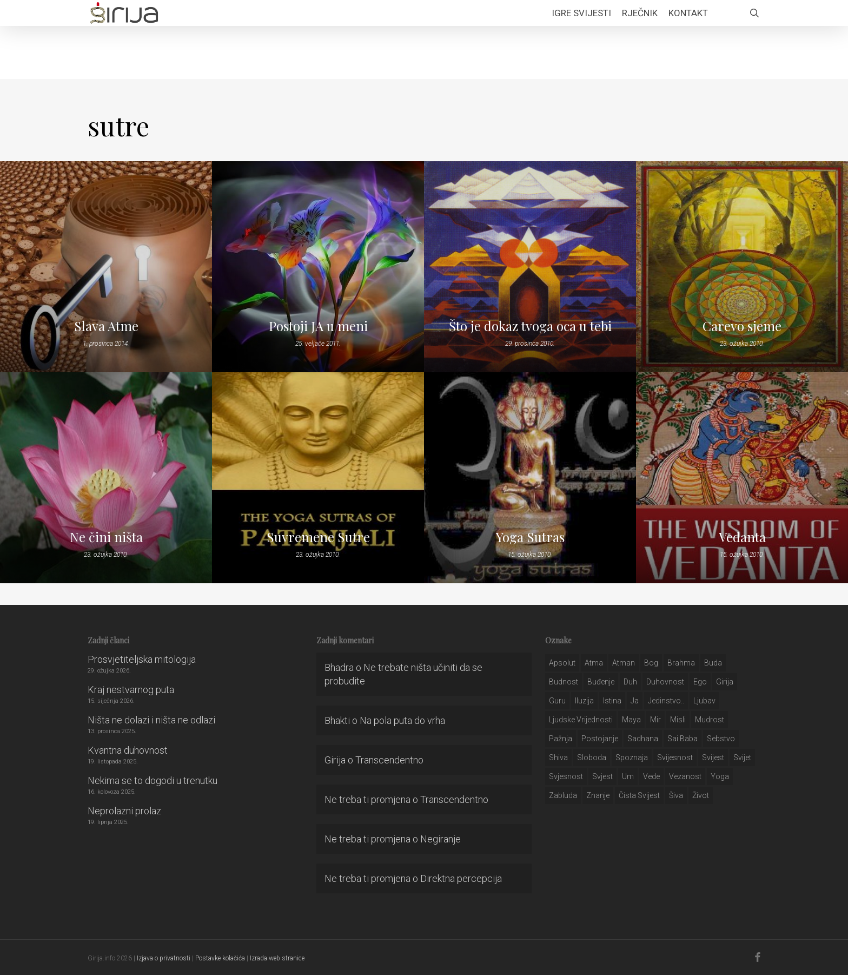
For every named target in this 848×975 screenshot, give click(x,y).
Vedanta (742, 536)
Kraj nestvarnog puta (131, 689)
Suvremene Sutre (318, 536)
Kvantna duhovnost (128, 750)
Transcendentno (389, 760)
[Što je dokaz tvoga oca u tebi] (530, 266)
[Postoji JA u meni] (318, 266)
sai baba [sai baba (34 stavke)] (682, 738)
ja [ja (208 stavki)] (635, 700)
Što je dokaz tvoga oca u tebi (530, 325)
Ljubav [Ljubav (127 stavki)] (704, 700)
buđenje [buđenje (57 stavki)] (600, 681)
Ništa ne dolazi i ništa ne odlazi (151, 720)
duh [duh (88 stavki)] (630, 681)
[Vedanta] (742, 477)
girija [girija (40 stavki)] (724, 681)
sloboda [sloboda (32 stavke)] (591, 757)
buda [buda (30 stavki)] (713, 662)
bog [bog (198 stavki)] (651, 662)
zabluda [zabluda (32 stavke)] (563, 795)
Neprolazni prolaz (124, 810)
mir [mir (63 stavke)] (655, 719)
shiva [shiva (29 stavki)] (558, 757)
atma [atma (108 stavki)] (594, 662)
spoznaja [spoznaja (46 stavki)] (631, 757)
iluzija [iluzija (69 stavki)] (584, 700)
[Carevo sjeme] (742, 266)
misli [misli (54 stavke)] (678, 719)
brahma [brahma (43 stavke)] (681, 662)
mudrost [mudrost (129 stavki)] (709, 719)
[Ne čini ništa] (106, 477)
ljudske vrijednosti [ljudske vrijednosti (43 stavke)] (581, 719)
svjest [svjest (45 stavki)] (602, 776)
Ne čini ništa (106, 536)
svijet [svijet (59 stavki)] (742, 757)
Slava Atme (106, 325)
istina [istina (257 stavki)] (612, 700)
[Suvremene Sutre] (318, 477)
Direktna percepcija (461, 878)
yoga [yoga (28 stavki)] (720, 776)
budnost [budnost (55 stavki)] (563, 681)
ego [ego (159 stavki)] (700, 681)
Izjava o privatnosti (163, 958)
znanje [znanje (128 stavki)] (598, 795)
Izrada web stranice (277, 958)
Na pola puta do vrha (402, 720)
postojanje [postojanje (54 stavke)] (599, 738)
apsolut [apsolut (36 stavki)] (562, 662)
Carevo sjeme (742, 325)
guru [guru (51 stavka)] (557, 700)
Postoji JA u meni (318, 325)
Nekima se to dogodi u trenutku (152, 780)
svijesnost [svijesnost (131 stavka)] (675, 757)
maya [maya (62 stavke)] (631, 719)
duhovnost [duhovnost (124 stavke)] (665, 681)
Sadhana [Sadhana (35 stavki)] (642, 738)
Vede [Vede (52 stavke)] (651, 776)
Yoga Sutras (530, 536)
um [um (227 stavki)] (628, 776)
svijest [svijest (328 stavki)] (713, 757)
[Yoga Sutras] (530, 477)
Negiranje (440, 839)
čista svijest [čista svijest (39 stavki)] (639, 795)
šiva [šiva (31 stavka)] (676, 795)
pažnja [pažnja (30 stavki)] (560, 738)
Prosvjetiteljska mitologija (142, 659)
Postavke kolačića (220, 958)
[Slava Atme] (106, 266)
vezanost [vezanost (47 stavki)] (685, 776)
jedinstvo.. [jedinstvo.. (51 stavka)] (666, 700)
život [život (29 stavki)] (700, 795)
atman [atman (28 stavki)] (623, 662)
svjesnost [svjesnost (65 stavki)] (566, 776)
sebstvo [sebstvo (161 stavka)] (721, 738)
